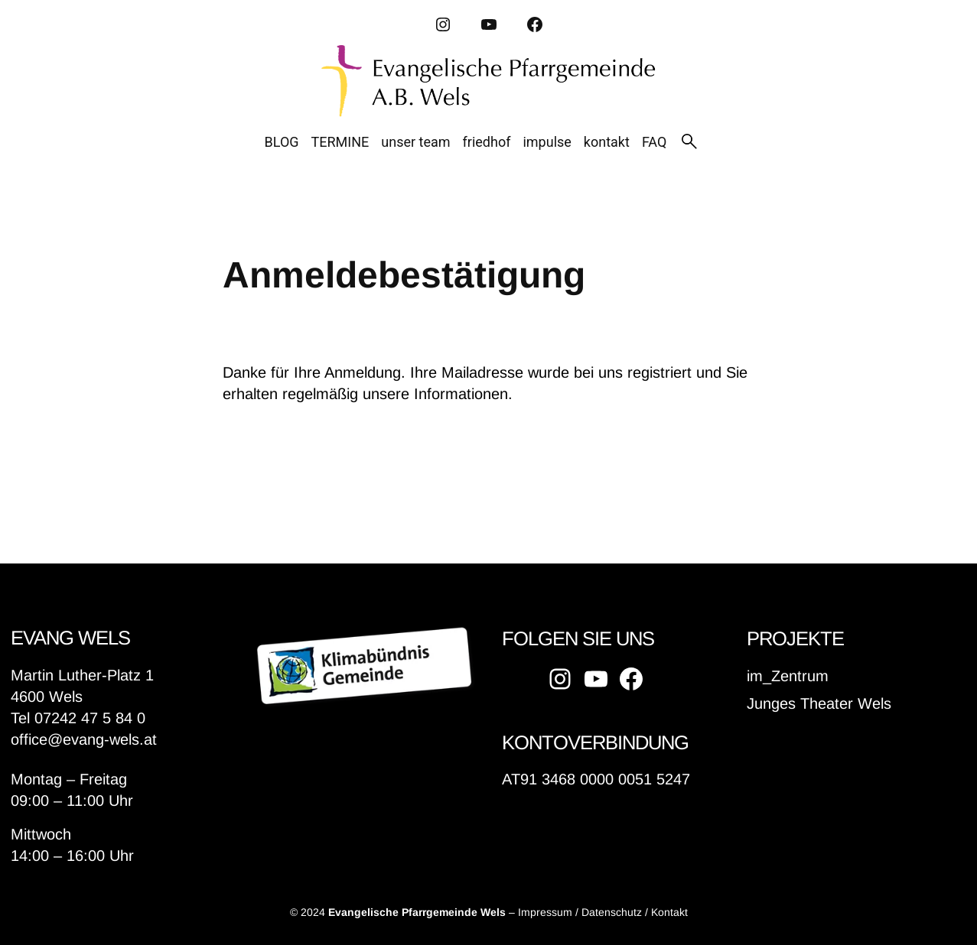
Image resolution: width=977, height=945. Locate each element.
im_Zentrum (788, 675)
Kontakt (669, 912)
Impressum (545, 912)
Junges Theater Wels (819, 703)
